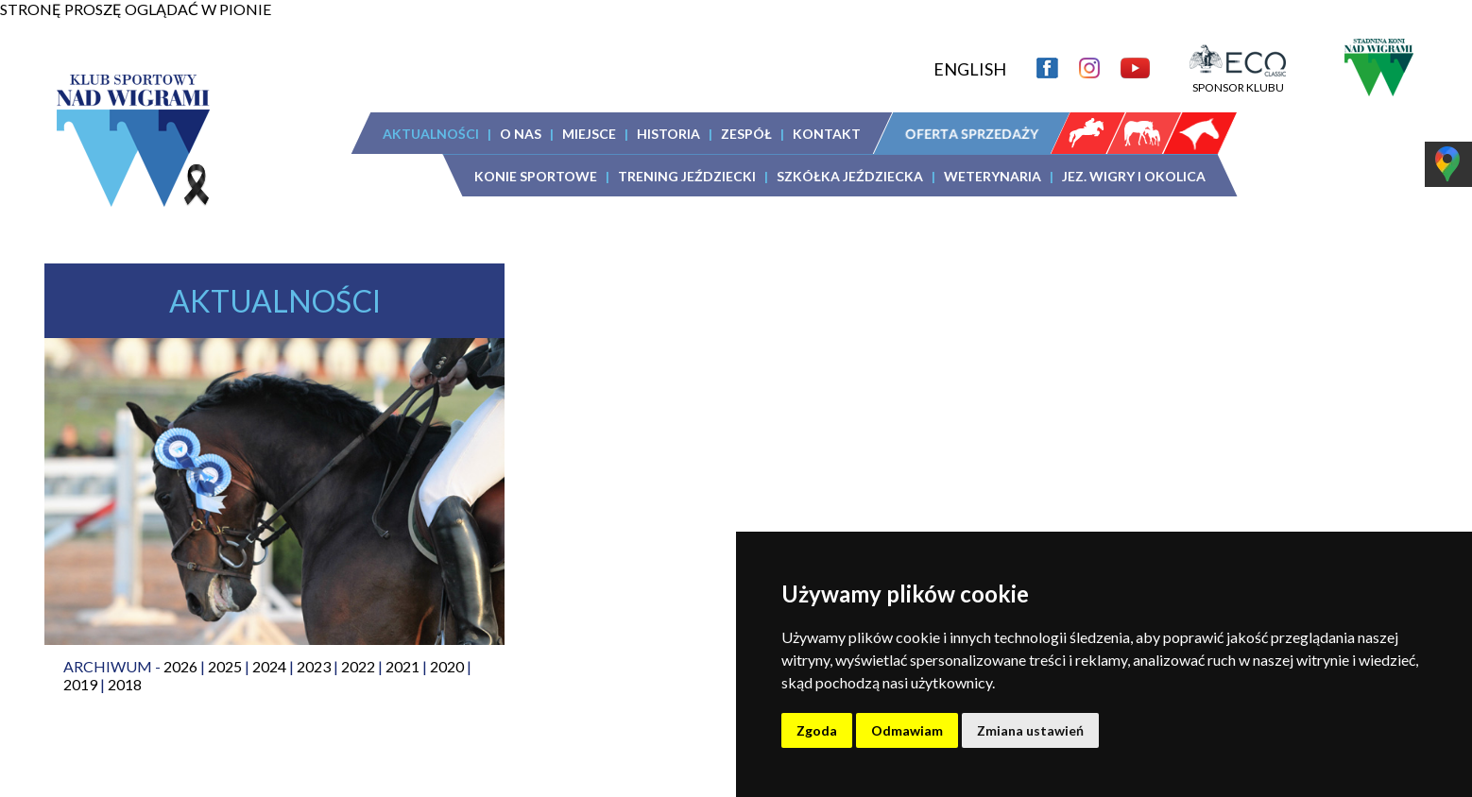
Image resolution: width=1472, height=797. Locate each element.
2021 (402, 666)
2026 (180, 666)
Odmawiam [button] (907, 730)
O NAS (520, 134)
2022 (358, 666)
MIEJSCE (589, 134)
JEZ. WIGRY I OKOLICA (1134, 176)
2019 (80, 684)
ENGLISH (969, 69)
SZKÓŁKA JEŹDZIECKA (850, 176)
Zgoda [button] (816, 730)
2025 (225, 666)
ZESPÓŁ (746, 134)
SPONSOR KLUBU (1238, 80)
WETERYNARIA (992, 176)
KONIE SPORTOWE (535, 176)
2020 (447, 666)
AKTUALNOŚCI (431, 134)
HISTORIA (668, 134)
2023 (314, 666)
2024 (269, 666)
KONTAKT (827, 134)
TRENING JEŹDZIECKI (687, 176)
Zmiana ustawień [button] (1030, 730)
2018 (125, 684)
